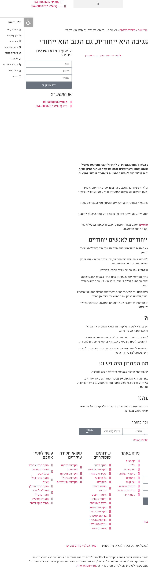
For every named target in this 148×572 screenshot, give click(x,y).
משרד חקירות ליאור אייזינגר (130, 30)
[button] (74, 4)
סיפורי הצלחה (103, 30)
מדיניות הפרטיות (62, 566)
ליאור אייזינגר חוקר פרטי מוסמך (78, 55)
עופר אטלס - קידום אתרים (57, 546)
